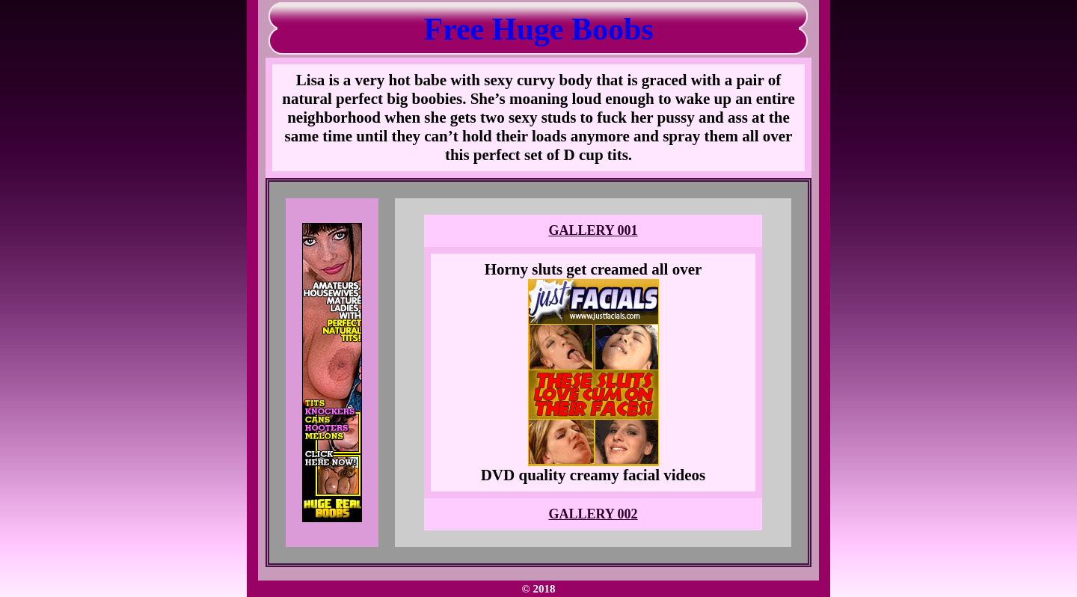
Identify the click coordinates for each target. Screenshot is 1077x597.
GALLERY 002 (592, 513)
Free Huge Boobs (538, 29)
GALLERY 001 (592, 230)
